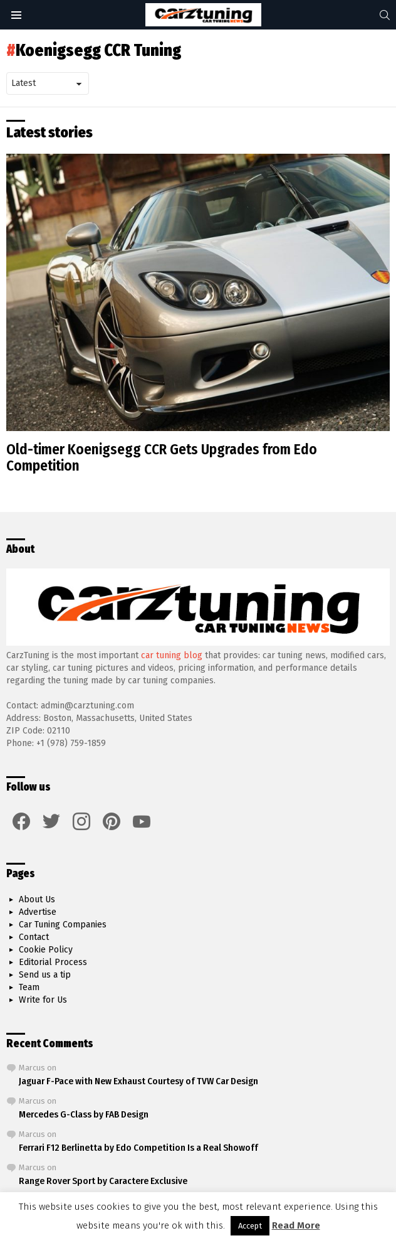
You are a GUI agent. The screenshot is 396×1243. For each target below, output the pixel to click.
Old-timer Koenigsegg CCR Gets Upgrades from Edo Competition (161, 457)
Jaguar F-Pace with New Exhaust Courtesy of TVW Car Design (138, 1081)
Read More (296, 1225)
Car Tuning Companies (63, 924)
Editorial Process (53, 962)
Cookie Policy (46, 949)
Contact (34, 937)
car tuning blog (171, 655)
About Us (37, 899)
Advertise (37, 912)
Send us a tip (45, 974)
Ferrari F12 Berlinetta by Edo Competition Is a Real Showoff (138, 1147)
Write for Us (43, 1000)
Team (29, 987)
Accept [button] (250, 1225)
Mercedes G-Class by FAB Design (83, 1114)
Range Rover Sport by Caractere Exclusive (103, 1181)
